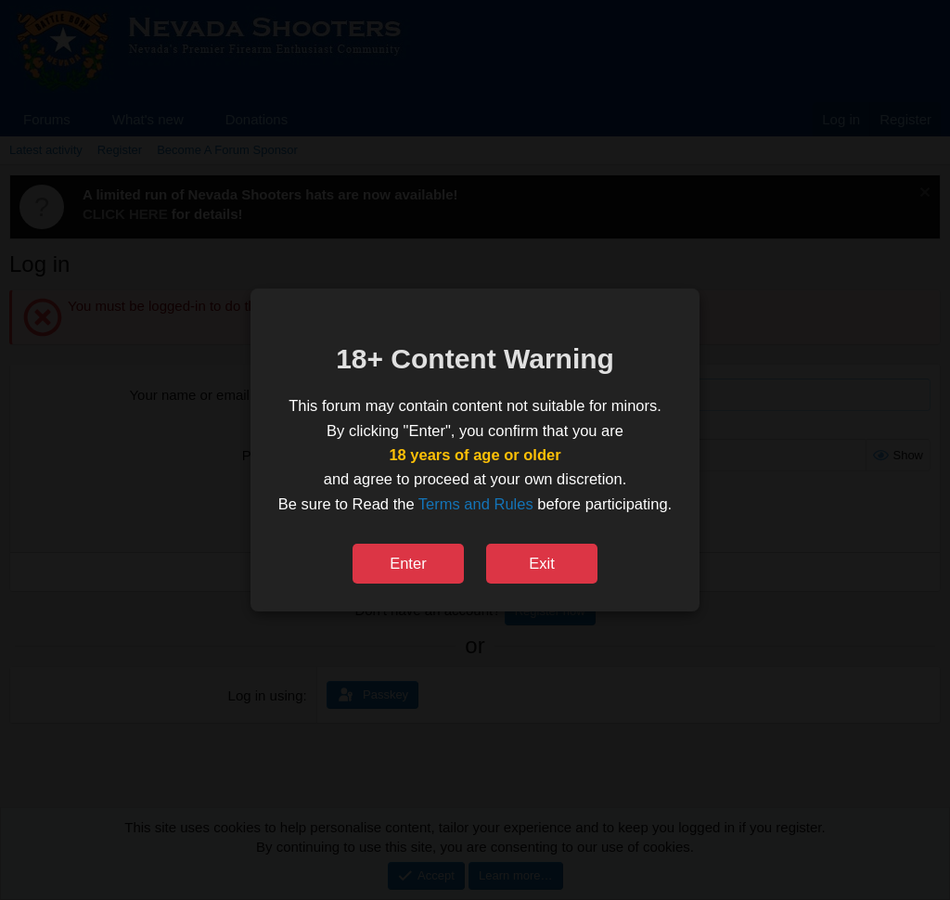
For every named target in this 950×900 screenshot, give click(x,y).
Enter (408, 563)
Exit (542, 563)
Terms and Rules (475, 503)
